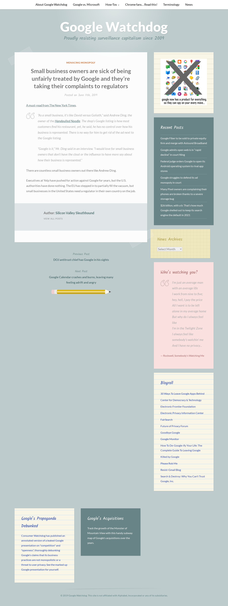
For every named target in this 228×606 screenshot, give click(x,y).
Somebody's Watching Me (189, 355)
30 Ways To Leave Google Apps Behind (182, 393)
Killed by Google (170, 456)
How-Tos (111, 4)
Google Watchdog (114, 26)
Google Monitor (170, 439)
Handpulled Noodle (67, 121)
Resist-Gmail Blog (171, 469)
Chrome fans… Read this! (141, 4)
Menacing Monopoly (81, 62)
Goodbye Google (170, 432)
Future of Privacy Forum (174, 426)
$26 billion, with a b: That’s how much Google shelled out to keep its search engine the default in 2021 (182, 210)
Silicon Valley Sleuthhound (75, 213)
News (189, 4)
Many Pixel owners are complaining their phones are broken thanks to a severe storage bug (184, 194)
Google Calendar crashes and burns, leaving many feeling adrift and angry (81, 276)
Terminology (171, 4)
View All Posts (53, 218)
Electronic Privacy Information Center (182, 413)
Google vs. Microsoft (86, 4)
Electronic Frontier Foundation (178, 406)
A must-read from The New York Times (51, 105)
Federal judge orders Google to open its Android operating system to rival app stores (183, 166)
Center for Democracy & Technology (181, 400)
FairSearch (167, 419)
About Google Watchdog (51, 4)
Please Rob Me (169, 463)
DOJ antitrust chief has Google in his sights (81, 256)
